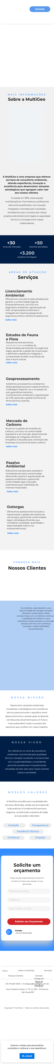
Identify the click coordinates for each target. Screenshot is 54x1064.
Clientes (43, 18)
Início (4, 971)
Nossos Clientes (15, 976)
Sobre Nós (11, 18)
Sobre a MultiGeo (26, 970)
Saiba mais (12, 491)
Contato (40, 9)
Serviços (28, 18)
